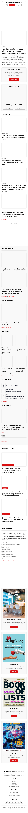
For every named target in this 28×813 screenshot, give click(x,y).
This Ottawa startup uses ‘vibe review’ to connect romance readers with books (13, 51)
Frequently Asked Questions (14, 795)
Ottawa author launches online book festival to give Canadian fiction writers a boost (12, 214)
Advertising (14, 783)
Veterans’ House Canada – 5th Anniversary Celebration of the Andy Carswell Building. (12, 427)
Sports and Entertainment (8, 465)
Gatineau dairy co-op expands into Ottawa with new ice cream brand (13, 137)
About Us (14, 781)
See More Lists (4, 561)
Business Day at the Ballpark (14, 391)
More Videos (4, 441)
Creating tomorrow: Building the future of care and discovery (13, 270)
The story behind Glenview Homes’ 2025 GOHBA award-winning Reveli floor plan (12, 291)
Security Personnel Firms (6, 551)
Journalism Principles (14, 786)
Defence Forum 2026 (12, 385)
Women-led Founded (5, 549)
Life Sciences (4, 553)
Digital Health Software (6, 558)
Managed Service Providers (7, 554)
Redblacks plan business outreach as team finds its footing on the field (11, 470)
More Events (4, 401)
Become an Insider (15, 525)
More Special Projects (6, 327)
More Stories (4, 219)
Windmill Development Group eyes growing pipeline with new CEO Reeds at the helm (13, 494)
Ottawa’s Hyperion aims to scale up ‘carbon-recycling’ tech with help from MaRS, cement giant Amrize (13, 188)
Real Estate (4, 158)
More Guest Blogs (5, 375)
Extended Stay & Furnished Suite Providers (10, 544)
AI (1, 546)
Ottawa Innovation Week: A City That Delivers (21, 349)
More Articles (4, 296)
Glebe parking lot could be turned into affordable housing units (12, 162)
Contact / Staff (14, 784)
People (3, 210)
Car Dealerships (4, 543)
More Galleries (4, 432)
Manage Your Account (14, 794)
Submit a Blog (12, 375)
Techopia (3, 46)
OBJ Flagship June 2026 (14, 105)
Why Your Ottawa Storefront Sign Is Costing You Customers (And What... (6, 350)
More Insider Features (6, 525)
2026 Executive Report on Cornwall (11, 324)
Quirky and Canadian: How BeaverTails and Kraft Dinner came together (12, 520)
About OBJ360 (11, 296)
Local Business (4, 133)
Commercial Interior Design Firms (8, 556)
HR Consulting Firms (5, 548)
